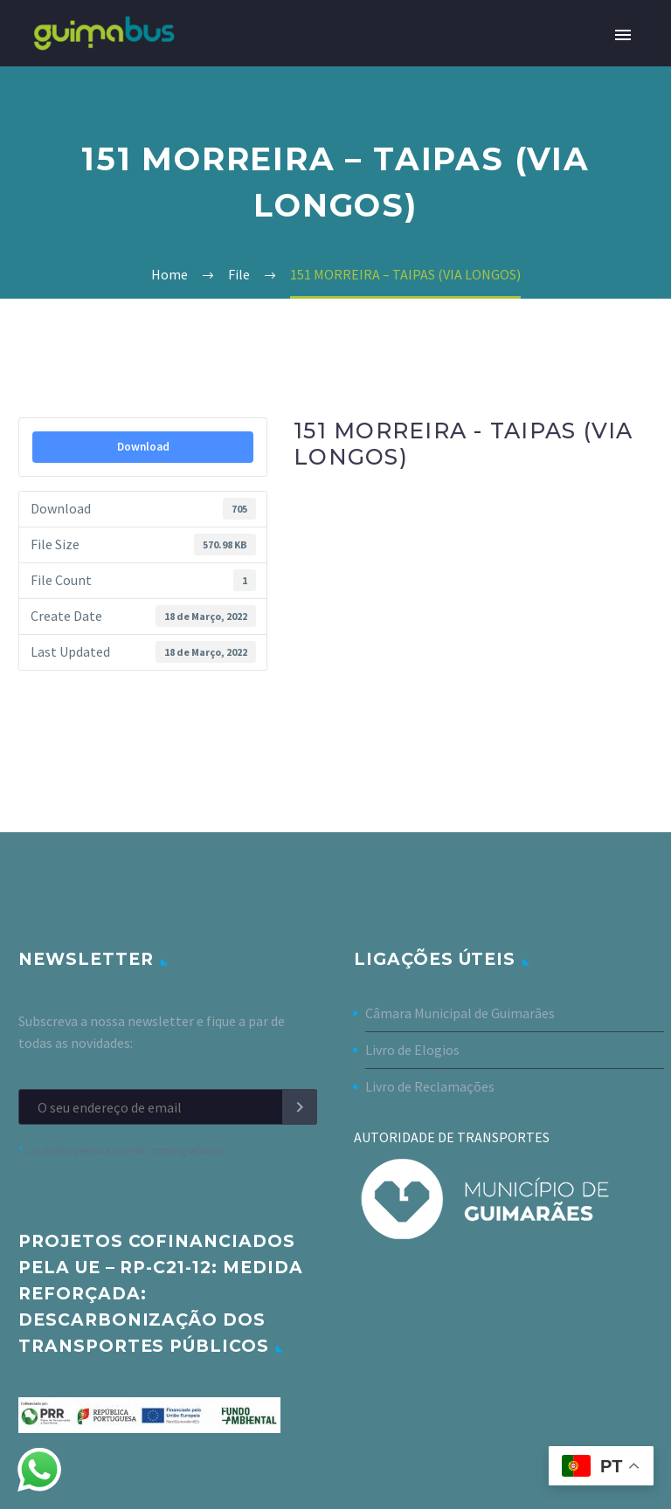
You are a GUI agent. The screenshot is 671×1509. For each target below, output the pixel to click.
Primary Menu (623, 35)
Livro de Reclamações (430, 1086)
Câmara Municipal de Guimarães (460, 1013)
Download (143, 446)
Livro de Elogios (412, 1049)
